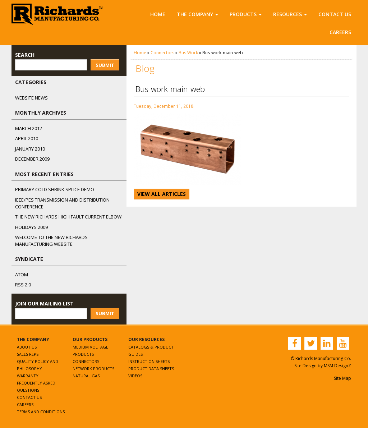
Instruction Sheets (149, 361)
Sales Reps (27, 354)
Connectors (162, 53)
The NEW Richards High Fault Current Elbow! (69, 216)
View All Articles (161, 193)
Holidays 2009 (31, 227)
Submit (105, 65)
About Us (27, 347)
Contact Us (334, 14)
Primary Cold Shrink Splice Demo (54, 189)
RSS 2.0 (23, 284)
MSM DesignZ (337, 366)
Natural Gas (86, 375)
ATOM (21, 274)
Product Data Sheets (151, 368)
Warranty (27, 375)
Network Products (93, 368)
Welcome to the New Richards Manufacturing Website (51, 240)
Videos (135, 375)
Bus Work (188, 53)
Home (157, 14)
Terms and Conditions (41, 411)
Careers (340, 32)
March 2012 (28, 128)
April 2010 (26, 138)
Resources (290, 14)
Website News (31, 98)
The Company (197, 14)
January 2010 (30, 149)
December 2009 (32, 159)
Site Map (342, 378)
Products (246, 14)
